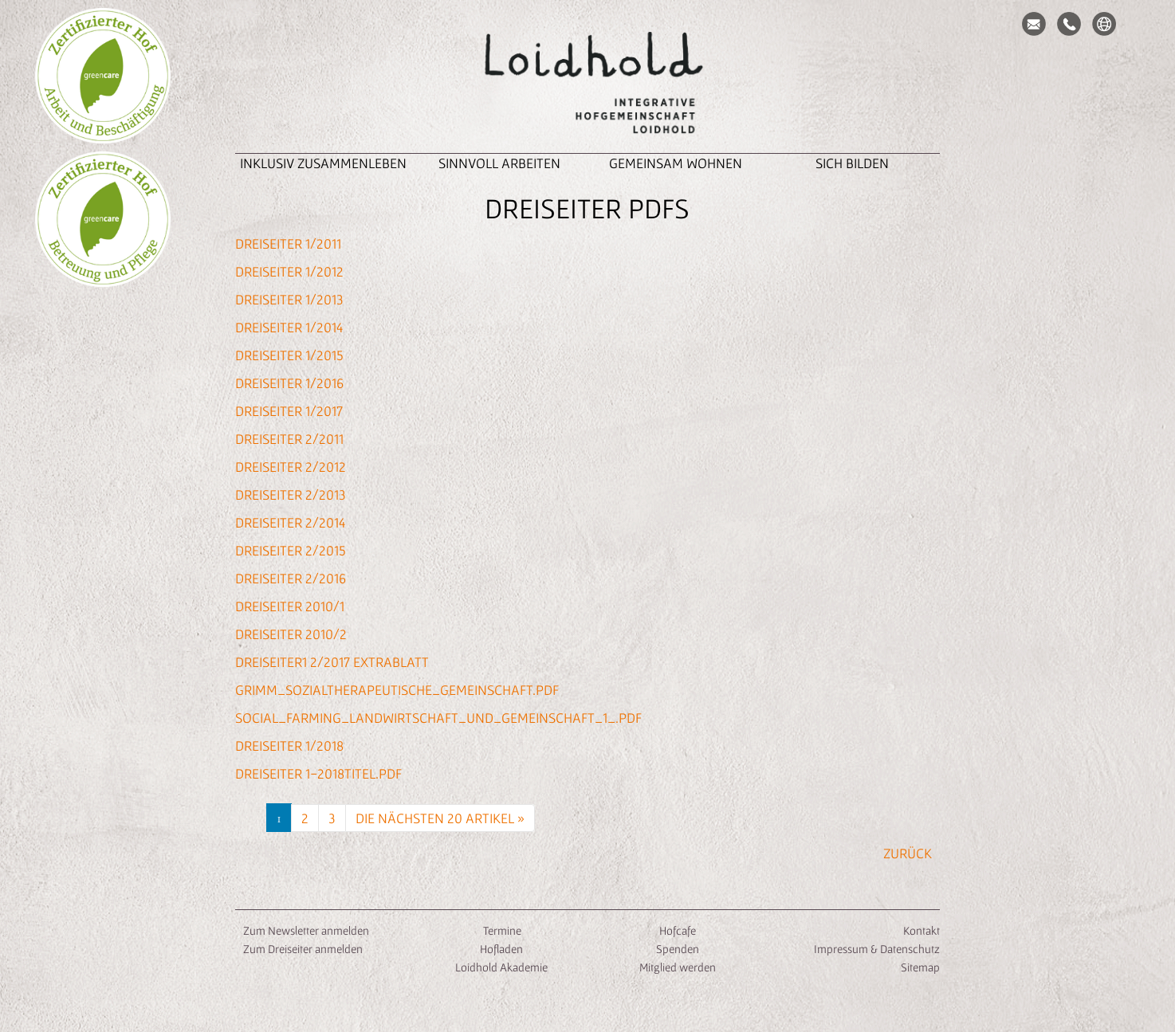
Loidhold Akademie (501, 967)
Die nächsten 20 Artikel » (440, 818)
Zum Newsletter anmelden (306, 930)
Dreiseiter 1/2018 (289, 745)
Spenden (677, 948)
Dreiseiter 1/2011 (288, 243)
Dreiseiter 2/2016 (290, 578)
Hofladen (501, 948)
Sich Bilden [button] (852, 163)
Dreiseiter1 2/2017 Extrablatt (332, 661)
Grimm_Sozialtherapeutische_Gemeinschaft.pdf (397, 689)
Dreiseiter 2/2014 (290, 522)
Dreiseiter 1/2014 (289, 327)
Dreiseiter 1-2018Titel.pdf (318, 773)
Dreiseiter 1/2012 (289, 271)
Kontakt (921, 930)
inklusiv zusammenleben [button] (323, 163)
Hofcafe (677, 930)
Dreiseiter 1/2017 (289, 410)
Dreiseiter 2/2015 (290, 550)
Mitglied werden (677, 967)
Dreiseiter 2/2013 (290, 494)
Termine (501, 930)
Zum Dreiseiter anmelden (303, 948)
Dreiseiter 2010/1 (289, 606)
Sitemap (920, 967)
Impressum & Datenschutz (877, 948)
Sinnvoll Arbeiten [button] (499, 163)
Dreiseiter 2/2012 (290, 466)
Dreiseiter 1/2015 (289, 355)
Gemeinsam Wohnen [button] (675, 163)
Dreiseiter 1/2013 (289, 299)
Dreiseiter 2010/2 (291, 634)
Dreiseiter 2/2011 (289, 438)
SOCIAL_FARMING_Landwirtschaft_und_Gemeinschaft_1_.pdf (438, 717)
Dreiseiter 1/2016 (289, 383)
